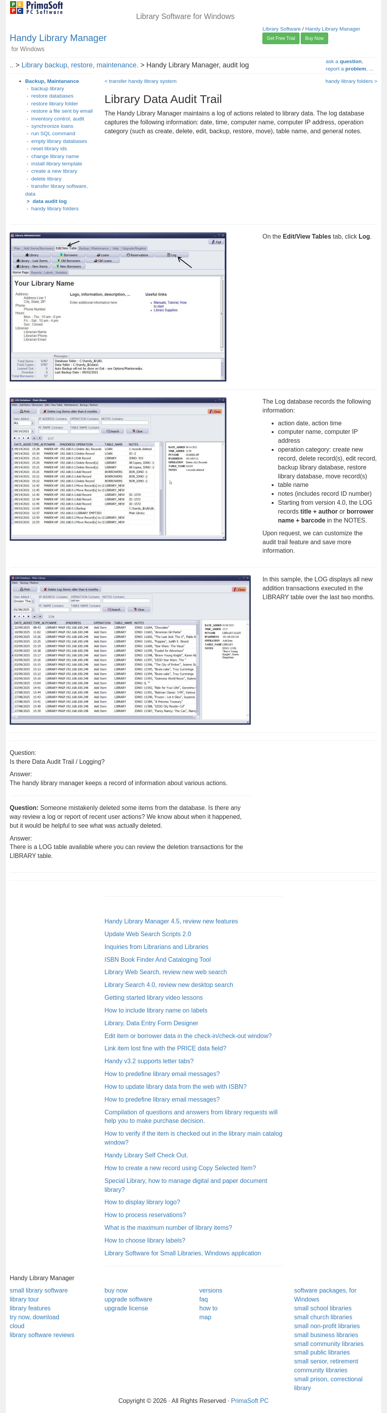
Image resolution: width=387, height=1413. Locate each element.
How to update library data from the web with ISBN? (175, 1086)
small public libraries (322, 1352)
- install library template (53, 164)
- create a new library (51, 171)
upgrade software (128, 1299)
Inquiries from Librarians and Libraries (156, 947)
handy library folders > (351, 81)
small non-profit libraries (327, 1326)
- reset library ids (46, 148)
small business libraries (326, 1335)
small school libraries (323, 1308)
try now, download (34, 1317)
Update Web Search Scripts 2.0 (147, 934)
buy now (116, 1290)
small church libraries (323, 1317)
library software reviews (42, 1335)
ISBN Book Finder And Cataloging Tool (157, 959)
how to (208, 1308)
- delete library (43, 179)
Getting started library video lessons (153, 997)
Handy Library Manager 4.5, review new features (171, 921)
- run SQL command (50, 133)
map (205, 1317)
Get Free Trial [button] (281, 38)
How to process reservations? (145, 1215)
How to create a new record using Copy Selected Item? (180, 1168)
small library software (39, 1290)
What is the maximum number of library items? (168, 1227)
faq (203, 1299)
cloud (17, 1326)
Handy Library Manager (58, 38)
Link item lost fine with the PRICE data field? (165, 1048)
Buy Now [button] (314, 38)
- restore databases (49, 96)
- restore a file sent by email (59, 111)
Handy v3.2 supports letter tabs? (149, 1061)
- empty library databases (56, 141)
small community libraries (329, 1344)
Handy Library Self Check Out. (146, 1155)
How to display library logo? (142, 1202)
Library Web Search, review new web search (165, 972)
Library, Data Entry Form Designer (151, 1023)
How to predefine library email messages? (162, 1074)
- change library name (52, 156)
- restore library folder (51, 104)
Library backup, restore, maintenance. (80, 65)
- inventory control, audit (54, 119)
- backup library (44, 88)
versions (211, 1290)
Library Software (281, 29)
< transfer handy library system (140, 81)
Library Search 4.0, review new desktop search (168, 985)
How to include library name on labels (155, 1010)
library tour (24, 1299)
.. (12, 65)
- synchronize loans (49, 126)
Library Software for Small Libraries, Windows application (182, 1253)
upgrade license (126, 1308)
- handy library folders (52, 208)
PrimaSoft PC (250, 1401)
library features (30, 1308)
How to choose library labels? (144, 1240)
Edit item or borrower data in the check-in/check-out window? (188, 1036)
